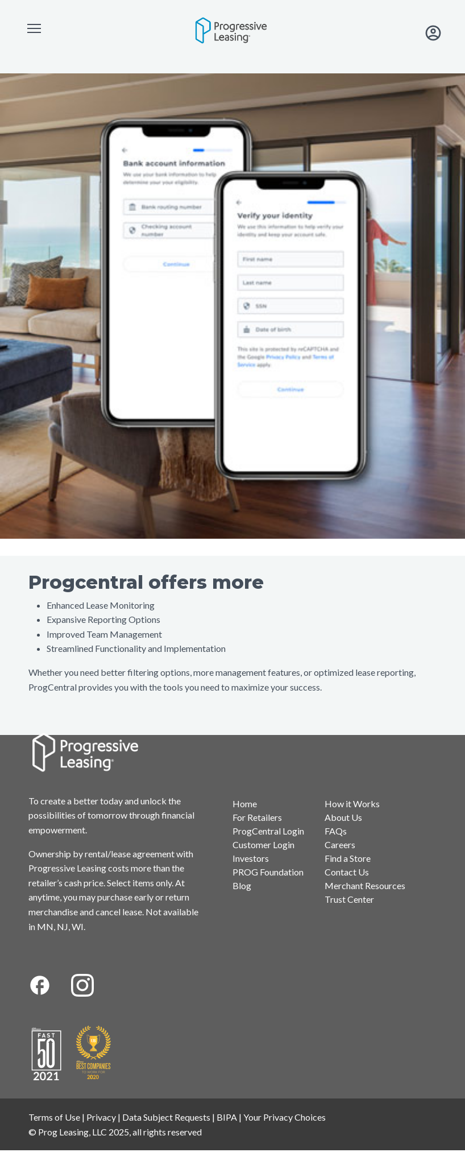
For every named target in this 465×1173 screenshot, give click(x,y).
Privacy (101, 1117)
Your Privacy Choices (284, 1117)
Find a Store (348, 858)
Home (244, 803)
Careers (340, 844)
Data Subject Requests (166, 1117)
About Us (343, 817)
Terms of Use (54, 1117)
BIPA (227, 1117)
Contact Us (347, 871)
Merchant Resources (365, 885)
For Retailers (257, 817)
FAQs (336, 830)
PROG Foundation (268, 871)
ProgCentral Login (268, 830)
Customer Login (263, 844)
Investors (250, 858)
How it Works (352, 803)
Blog (241, 885)
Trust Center (349, 899)
